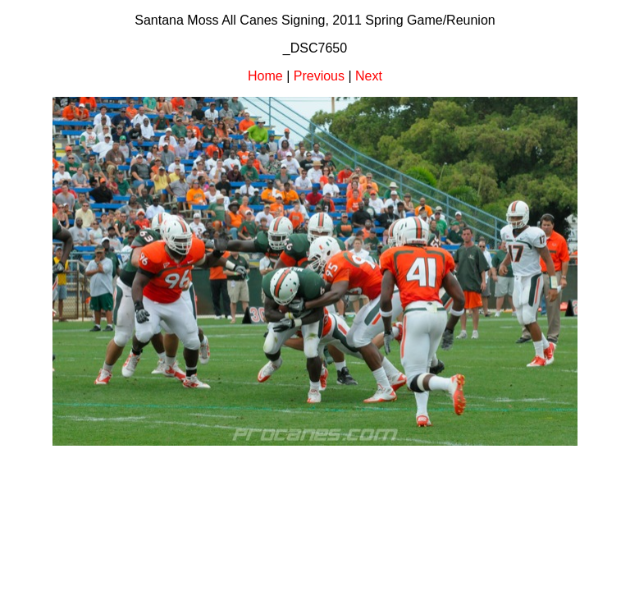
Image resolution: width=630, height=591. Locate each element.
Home (265, 76)
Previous (319, 76)
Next (368, 76)
